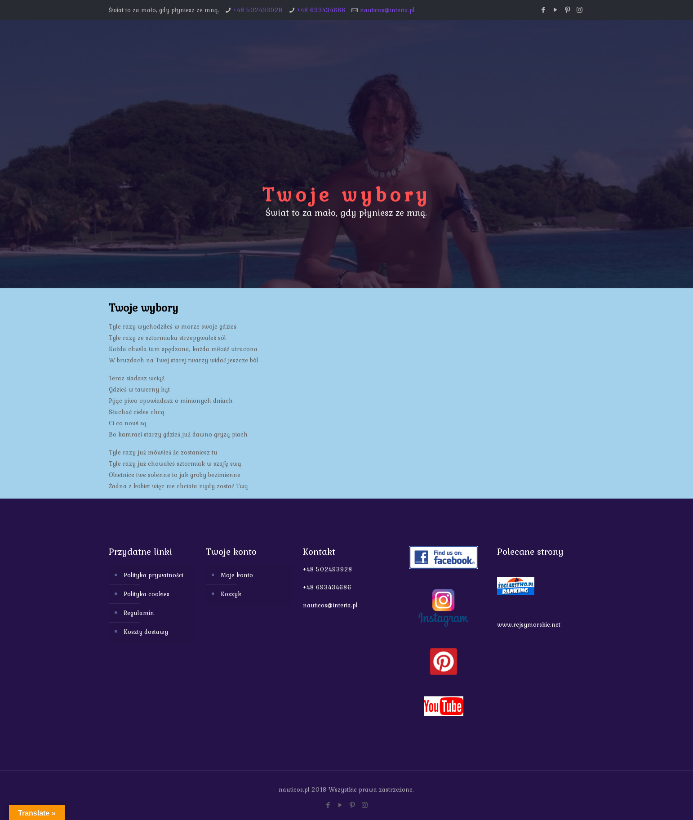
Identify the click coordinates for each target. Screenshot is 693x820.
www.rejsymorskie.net (528, 624)
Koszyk (231, 593)
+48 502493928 (258, 9)
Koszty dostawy (146, 631)
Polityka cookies (146, 593)
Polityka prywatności (153, 574)
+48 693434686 (321, 9)
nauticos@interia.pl (387, 9)
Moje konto (237, 574)
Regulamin (139, 612)
